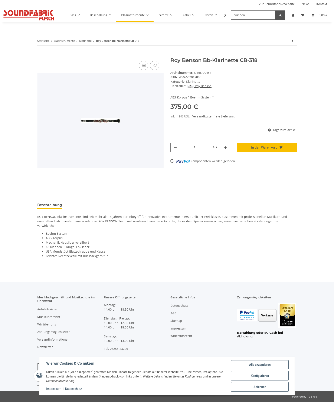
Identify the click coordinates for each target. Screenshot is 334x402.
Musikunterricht (48, 317)
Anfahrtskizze (47, 309)
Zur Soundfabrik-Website (277, 4)
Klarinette (193, 82)
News (306, 4)
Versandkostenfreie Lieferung (213, 116)
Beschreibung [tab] (49, 205)
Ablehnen (259, 387)
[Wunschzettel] (303, 15)
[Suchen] (253, 15)
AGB (173, 313)
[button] (293, 15)
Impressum (178, 328)
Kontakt (321, 4)
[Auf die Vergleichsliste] (143, 65)
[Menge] (195, 147)
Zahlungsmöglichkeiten (54, 332)
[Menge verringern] (175, 147)
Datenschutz (179, 306)
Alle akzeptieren (260, 364)
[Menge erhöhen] (225, 147)
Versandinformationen (53, 339)
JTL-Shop (312, 396)
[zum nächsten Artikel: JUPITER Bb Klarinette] (292, 40)
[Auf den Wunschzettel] (154, 65)
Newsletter (45, 347)
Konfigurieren (260, 375)
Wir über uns (46, 324)
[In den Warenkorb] (40, 55)
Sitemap (176, 321)
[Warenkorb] (319, 15)
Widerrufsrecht (181, 336)
